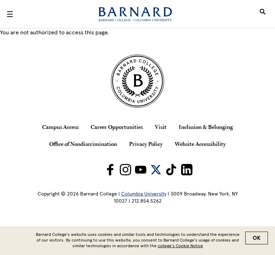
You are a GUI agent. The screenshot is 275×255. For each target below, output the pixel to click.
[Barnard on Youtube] (140, 169)
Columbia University (143, 194)
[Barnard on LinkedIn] (186, 169)
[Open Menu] (10, 14)
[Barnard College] (135, 14)
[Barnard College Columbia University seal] (137, 81)
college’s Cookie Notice (180, 247)
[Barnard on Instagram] (125, 169)
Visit (161, 126)
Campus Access (60, 126)
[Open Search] (262, 14)
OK (256, 239)
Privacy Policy (146, 143)
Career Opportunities (117, 126)
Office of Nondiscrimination (83, 143)
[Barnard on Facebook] (110, 169)
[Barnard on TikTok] (171, 169)
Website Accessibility (200, 143)
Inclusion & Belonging (206, 126)
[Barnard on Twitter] (156, 169)
